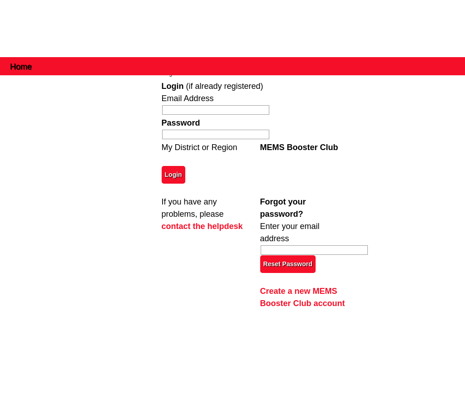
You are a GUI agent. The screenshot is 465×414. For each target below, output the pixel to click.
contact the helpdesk (202, 226)
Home (21, 66)
